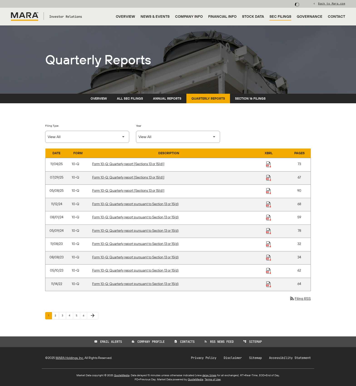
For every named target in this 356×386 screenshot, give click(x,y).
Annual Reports (167, 98)
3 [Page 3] (64, 315)
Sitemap (252, 342)
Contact (336, 16)
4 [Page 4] (71, 315)
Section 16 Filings (250, 98)
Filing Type (52, 125)
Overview (125, 16)
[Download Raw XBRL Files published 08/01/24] (268, 217)
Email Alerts (108, 342)
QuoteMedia (121, 375)
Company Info (189, 16)
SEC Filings (280, 16)
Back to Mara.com (331, 3)
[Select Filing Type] (87, 137)
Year (138, 125)
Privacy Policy (203, 357)
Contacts (184, 342)
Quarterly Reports (208, 98)
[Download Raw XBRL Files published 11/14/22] (268, 284)
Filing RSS (300, 298)
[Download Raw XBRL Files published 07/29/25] (268, 177)
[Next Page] (92, 315)
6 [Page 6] (85, 315)
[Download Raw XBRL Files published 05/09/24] (268, 231)
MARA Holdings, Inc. (70, 358)
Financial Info (222, 16)
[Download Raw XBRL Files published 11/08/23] (268, 244)
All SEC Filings (130, 98)
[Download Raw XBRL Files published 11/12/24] (268, 204)
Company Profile (148, 342)
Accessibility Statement (290, 357)
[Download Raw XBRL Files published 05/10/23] (268, 270)
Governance (309, 16)
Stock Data (253, 16)
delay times (209, 375)
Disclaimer (233, 357)
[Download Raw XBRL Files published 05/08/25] (268, 191)
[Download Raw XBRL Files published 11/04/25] (268, 164)
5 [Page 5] (78, 315)
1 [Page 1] (50, 315)
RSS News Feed (219, 342)
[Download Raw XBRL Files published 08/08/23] (268, 257)
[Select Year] (178, 137)
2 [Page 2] (56, 315)
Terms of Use (213, 379)
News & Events (155, 16)
